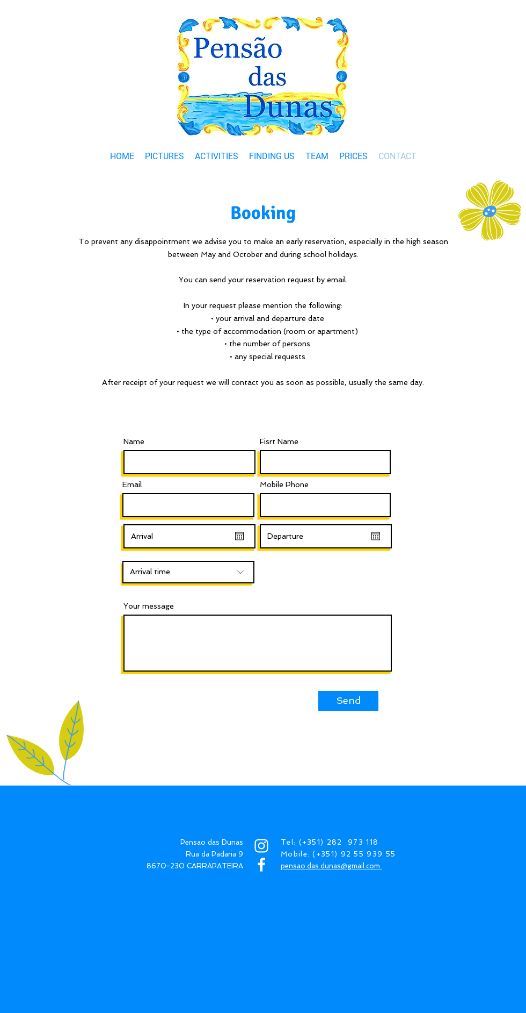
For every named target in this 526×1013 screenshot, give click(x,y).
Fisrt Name (279, 441)
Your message (148, 606)
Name (133, 441)
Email (132, 484)
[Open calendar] (239, 536)
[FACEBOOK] (261, 864)
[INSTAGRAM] (261, 846)
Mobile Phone (284, 484)
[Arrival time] (188, 572)
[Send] (348, 701)
